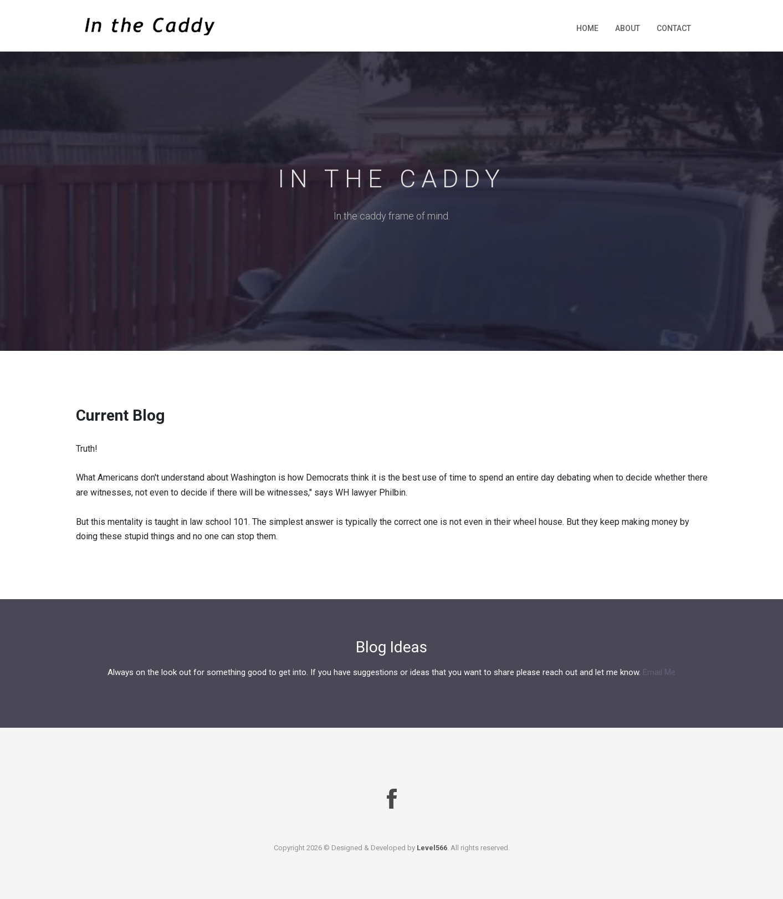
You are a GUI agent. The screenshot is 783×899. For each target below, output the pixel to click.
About (627, 28)
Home (587, 28)
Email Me (659, 672)
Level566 (432, 848)
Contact (674, 28)
